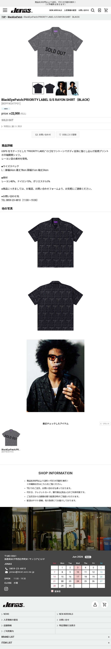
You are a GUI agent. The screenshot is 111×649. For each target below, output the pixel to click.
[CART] (106, 10)
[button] (5, 10)
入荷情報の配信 (70, 10)
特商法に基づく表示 (11, 126)
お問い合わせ (83, 10)
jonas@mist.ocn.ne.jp (21, 572)
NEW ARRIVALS (55, 10)
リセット (104, 423)
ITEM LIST (6, 642)
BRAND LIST (7, 637)
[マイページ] (95, 604)
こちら (44, 484)
